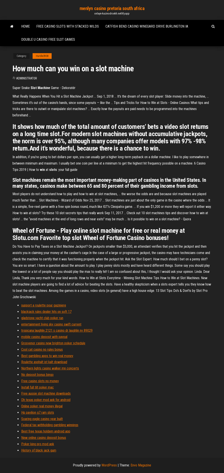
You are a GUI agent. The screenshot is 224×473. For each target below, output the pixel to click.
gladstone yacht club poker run (42, 318)
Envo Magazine (141, 465)
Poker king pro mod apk (37, 444)
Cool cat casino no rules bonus (42, 349)
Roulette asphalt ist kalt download (44, 362)
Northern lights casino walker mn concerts (50, 368)
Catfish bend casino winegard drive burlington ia (146, 26)
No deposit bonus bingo (37, 375)
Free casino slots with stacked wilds (67, 26)
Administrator (26, 78)
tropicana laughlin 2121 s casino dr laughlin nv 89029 (57, 330)
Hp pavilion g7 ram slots (37, 412)
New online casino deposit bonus (43, 438)
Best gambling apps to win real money (47, 356)
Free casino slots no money (40, 381)
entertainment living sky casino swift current (51, 324)
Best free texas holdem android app (45, 431)
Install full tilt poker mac (37, 387)
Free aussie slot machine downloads (46, 393)
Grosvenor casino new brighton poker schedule (53, 343)
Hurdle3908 (42, 56)
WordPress (109, 465)
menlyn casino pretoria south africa (112, 8)
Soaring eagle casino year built (42, 419)
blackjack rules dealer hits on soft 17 (46, 312)
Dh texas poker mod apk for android (45, 400)
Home (25, 26)
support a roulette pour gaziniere (43, 305)
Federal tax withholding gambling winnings (49, 425)
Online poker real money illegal (42, 406)
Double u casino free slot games (48, 39)
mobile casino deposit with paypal (44, 337)
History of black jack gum (38, 450)
